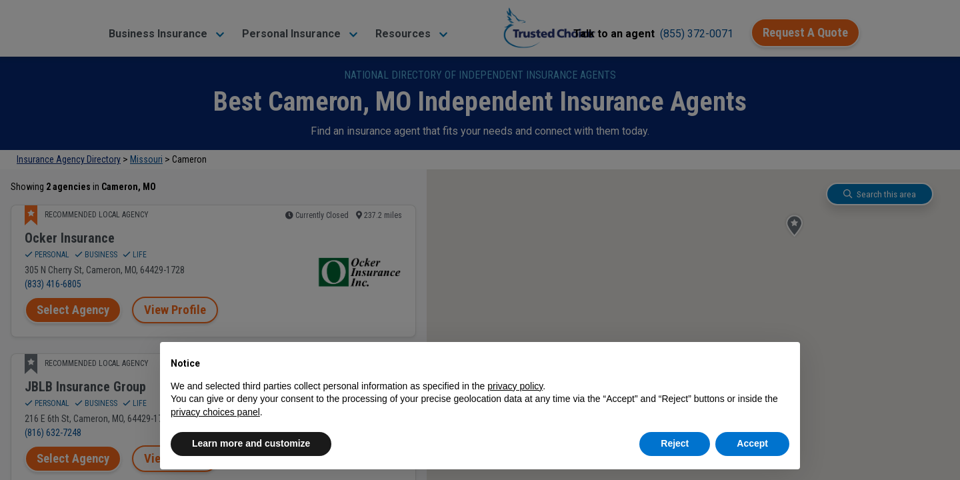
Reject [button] (675, 443)
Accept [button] (752, 443)
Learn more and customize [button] (251, 443)
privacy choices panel (215, 412)
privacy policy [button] (515, 386)
